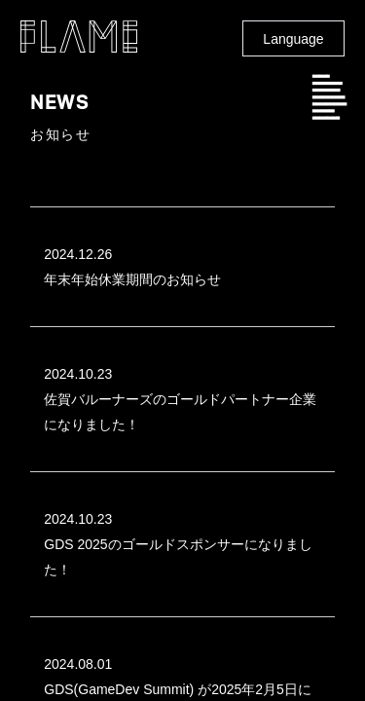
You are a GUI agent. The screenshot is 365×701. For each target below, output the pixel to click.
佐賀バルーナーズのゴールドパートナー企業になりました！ (180, 396)
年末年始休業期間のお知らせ (172, 264)
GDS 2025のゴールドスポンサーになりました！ (177, 541)
